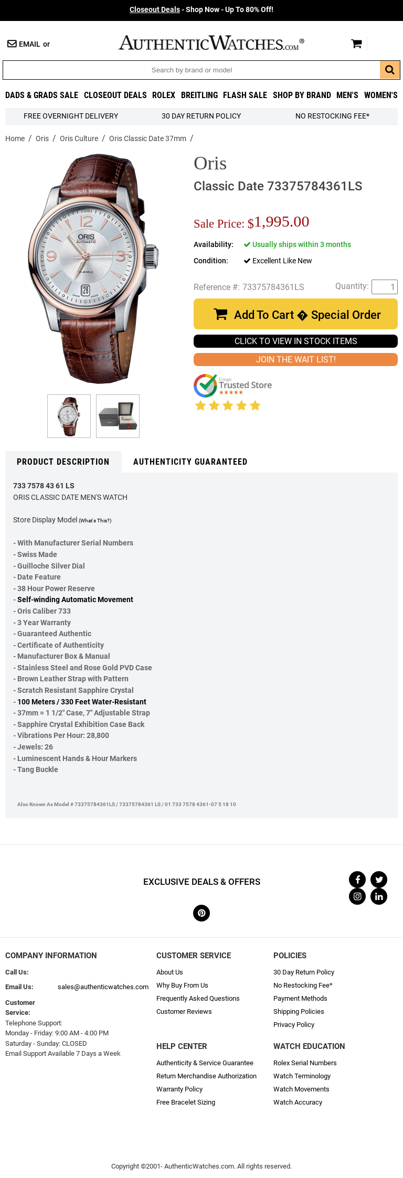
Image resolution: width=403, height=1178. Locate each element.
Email (29, 44)
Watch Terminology (302, 1076)
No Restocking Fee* (332, 116)
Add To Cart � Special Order (307, 315)
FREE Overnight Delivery (71, 116)
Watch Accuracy (297, 1102)
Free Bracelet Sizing (185, 1102)
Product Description (63, 462)
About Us (169, 972)
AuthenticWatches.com (222, 42)
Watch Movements (301, 1089)
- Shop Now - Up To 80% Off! (201, 9)
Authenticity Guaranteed (190, 462)
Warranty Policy (179, 1089)
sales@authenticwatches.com (103, 987)
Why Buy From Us (182, 985)
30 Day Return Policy (303, 972)
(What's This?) (95, 520)
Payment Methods (300, 998)
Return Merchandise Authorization (206, 1076)
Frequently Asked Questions (198, 998)
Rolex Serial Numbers (305, 1063)
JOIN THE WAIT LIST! (296, 360)
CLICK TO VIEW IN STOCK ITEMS (296, 341)
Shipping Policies (298, 1011)
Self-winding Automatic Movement (75, 599)
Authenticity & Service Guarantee (204, 1063)
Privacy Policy (293, 1025)
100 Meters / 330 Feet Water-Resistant (81, 702)
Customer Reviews (184, 1011)
